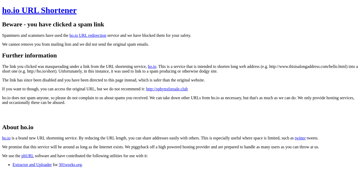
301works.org (70, 164)
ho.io (152, 66)
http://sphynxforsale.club (167, 89)
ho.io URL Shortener (39, 10)
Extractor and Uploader (32, 164)
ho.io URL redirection (87, 35)
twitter (300, 138)
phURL (27, 156)
